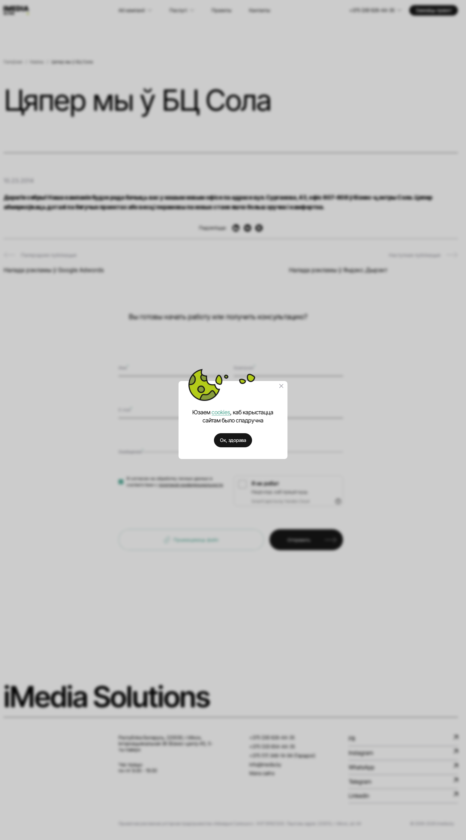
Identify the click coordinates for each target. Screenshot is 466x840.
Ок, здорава (233, 440)
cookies (221, 412)
